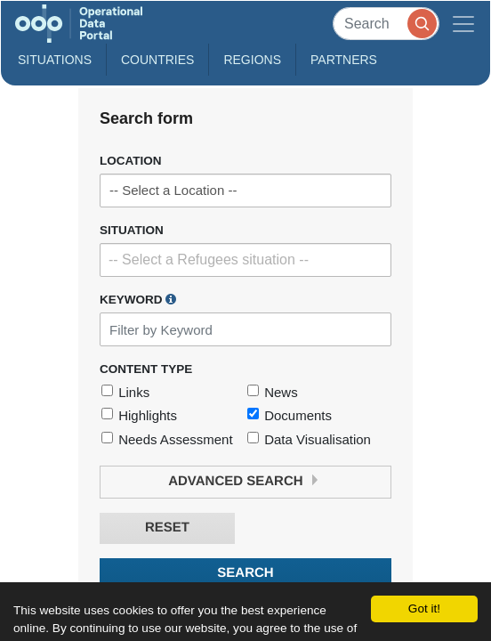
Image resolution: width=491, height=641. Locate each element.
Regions (252, 60)
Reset (167, 527)
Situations (55, 60)
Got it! (424, 608)
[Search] (386, 23)
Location (131, 160)
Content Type (146, 369)
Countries (157, 60)
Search (245, 572)
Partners (343, 60)
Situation (132, 230)
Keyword (138, 299)
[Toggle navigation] (463, 24)
